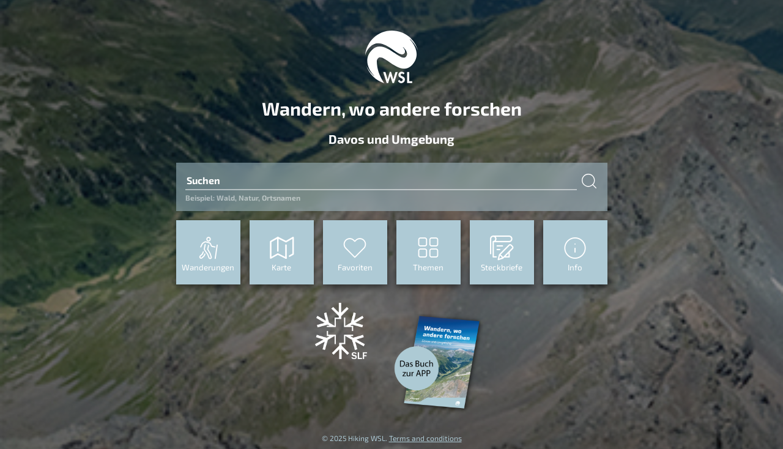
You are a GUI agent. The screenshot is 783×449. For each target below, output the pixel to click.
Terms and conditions (425, 438)
